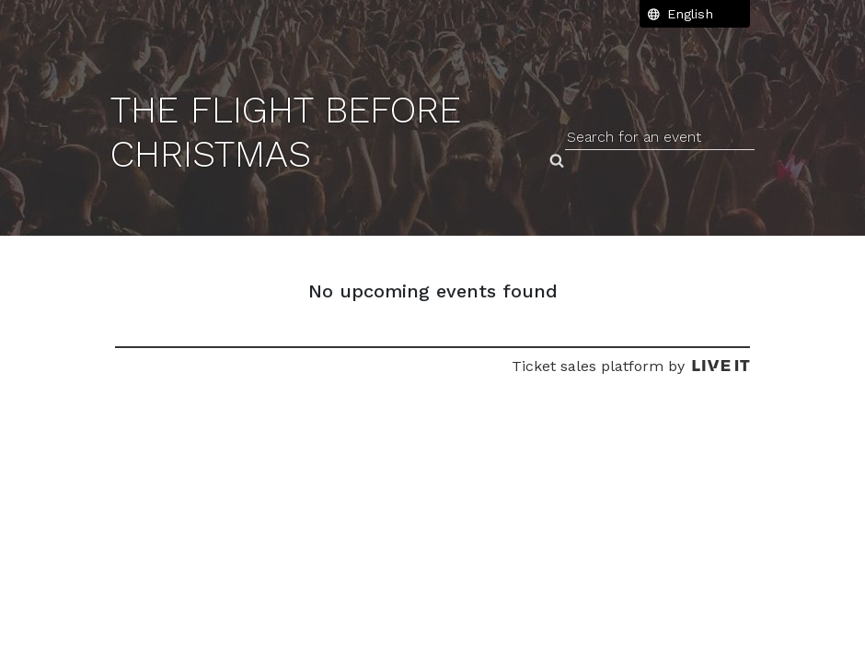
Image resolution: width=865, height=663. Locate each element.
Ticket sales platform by (631, 366)
